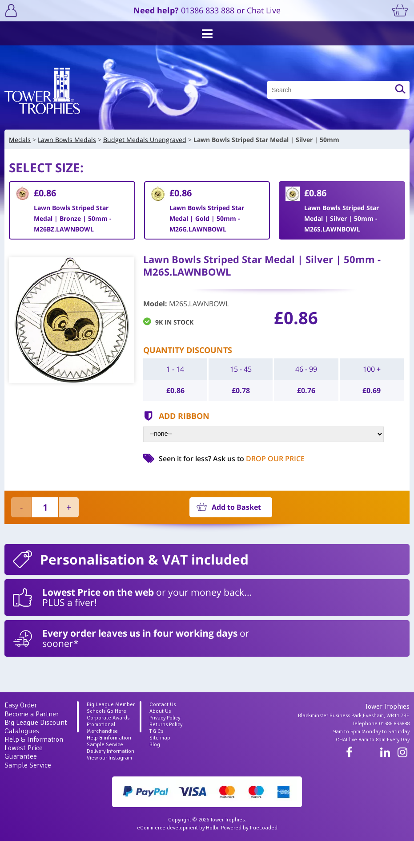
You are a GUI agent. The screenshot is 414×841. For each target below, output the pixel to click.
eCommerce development (167, 828)
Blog (154, 744)
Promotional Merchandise (102, 728)
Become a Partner (31, 714)
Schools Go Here (106, 711)
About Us (160, 711)
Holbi (212, 828)
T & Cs (156, 731)
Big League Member (111, 704)
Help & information (109, 738)
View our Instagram (109, 758)
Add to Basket (236, 507)
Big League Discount (35, 722)
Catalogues (21, 731)
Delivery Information (110, 751)
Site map (159, 738)
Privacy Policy (164, 718)
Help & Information (33, 739)
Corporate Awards (108, 718)
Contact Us (162, 704)
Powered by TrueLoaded (249, 828)
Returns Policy (165, 724)
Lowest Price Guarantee (23, 752)
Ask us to (259, 458)
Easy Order (20, 705)
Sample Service (27, 765)
